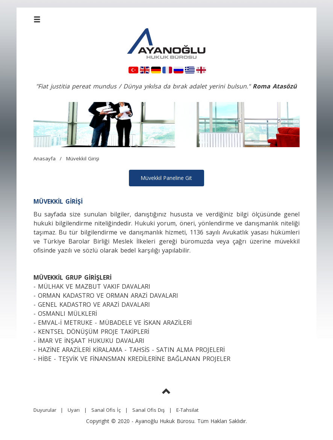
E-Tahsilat (187, 410)
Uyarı (74, 410)
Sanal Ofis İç (106, 410)
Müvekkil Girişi (82, 158)
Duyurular (44, 410)
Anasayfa (44, 158)
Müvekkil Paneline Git (166, 177)
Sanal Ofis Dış (148, 410)
